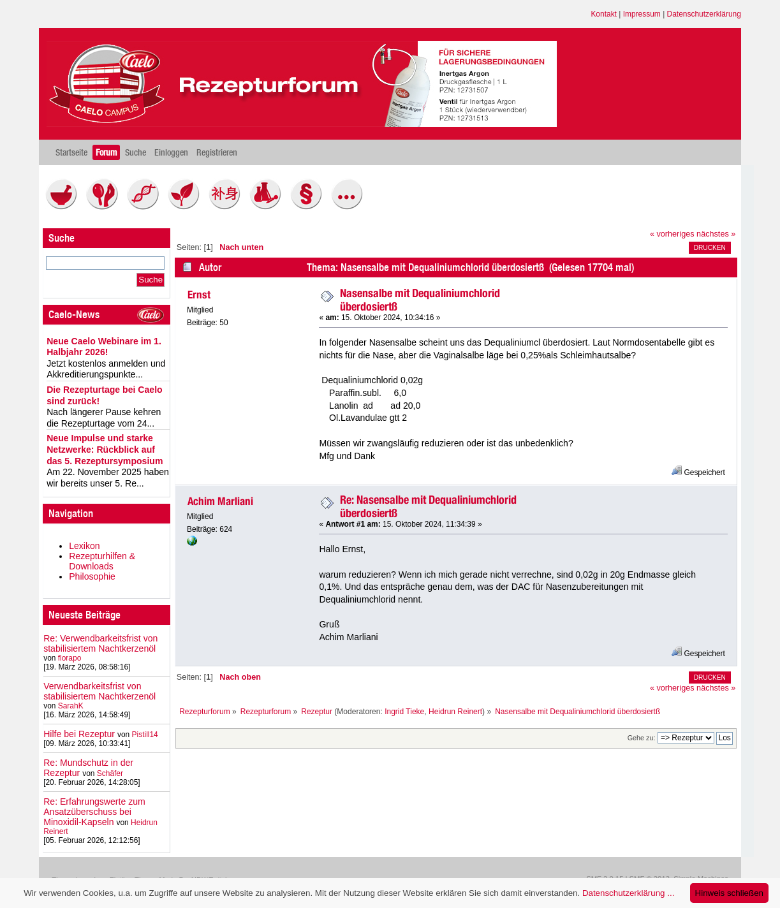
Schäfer (110, 773)
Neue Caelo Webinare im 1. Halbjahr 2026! (104, 347)
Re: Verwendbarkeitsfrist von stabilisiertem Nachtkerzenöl (100, 643)
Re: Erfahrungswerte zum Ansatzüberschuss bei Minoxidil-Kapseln (94, 811)
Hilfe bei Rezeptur (79, 734)
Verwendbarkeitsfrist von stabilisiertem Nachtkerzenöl (99, 691)
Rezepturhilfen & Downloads (102, 561)
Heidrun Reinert (455, 711)
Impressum (642, 14)
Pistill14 (145, 734)
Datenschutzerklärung (704, 14)
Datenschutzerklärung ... (628, 893)
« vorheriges (672, 234)
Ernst (199, 294)
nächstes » (715, 234)
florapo (70, 658)
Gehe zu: (642, 738)
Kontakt (604, 14)
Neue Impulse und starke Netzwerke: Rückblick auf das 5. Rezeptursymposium (105, 449)
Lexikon (84, 546)
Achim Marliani (220, 501)
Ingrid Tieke (404, 711)
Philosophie (92, 576)
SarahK (71, 705)
